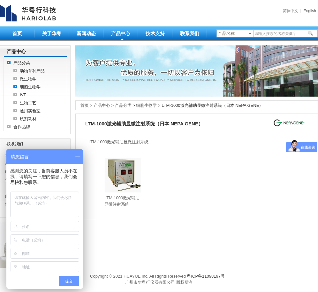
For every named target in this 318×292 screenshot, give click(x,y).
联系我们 (189, 33)
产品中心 (120, 33)
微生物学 (28, 78)
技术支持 (155, 33)
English (310, 11)
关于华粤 (51, 33)
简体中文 (290, 11)
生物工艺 (28, 102)
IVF (23, 94)
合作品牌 (21, 126)
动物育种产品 (32, 70)
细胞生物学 (30, 86)
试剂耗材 (28, 118)
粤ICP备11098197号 (206, 276)
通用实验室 (30, 110)
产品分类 (21, 62)
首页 (17, 33)
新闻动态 (86, 33)
